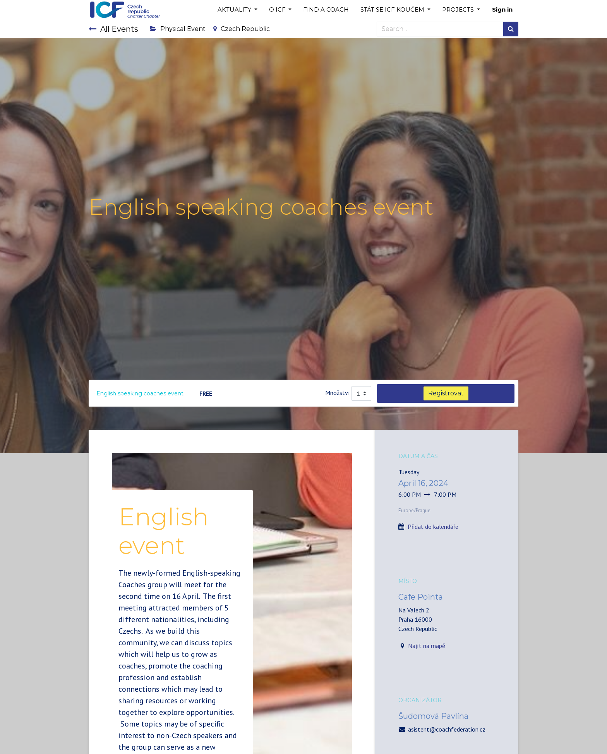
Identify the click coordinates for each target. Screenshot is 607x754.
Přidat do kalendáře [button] (433, 526)
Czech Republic (241, 28)
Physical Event (178, 28)
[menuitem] (326, 10)
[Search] (510, 29)
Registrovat (446, 393)
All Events (113, 29)
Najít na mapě (426, 646)
